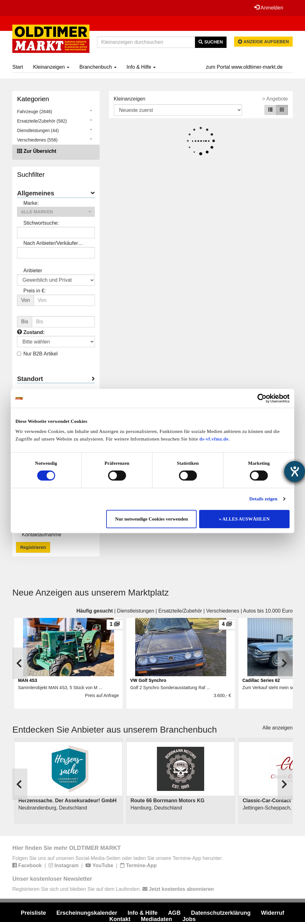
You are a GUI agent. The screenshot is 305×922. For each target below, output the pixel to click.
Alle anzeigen (277, 727)
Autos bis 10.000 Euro (267, 611)
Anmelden (268, 7)
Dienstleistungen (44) (38, 130)
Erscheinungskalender (86, 913)
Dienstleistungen (135, 611)
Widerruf (272, 913)
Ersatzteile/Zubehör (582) (42, 121)
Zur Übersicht (40, 151)
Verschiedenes (222, 611)
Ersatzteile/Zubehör (180, 611)
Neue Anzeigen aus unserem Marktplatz (90, 592)
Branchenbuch (98, 67)
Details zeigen (263, 498)
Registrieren (33, 547)
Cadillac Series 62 (261, 680)
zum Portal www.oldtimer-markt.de (244, 67)
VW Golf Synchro (148, 680)
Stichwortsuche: (41, 223)
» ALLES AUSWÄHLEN (244, 519)
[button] (56, 212)
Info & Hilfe (141, 67)
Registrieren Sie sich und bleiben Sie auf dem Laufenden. (113, 889)
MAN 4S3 (27, 680)
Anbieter (32, 270)
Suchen (211, 41)
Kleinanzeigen (51, 67)
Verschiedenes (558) (37, 139)
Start (17, 67)
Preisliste (33, 913)
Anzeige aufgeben (263, 41)
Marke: (31, 203)
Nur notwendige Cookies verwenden (151, 519)
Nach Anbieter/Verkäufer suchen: (50, 243)
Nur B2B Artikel (37, 353)
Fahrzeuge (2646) (34, 111)
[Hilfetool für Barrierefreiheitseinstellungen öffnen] (294, 471)
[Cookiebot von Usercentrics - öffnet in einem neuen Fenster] (262, 398)
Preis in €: (34, 290)
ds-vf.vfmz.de (213, 438)
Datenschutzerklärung (220, 913)
